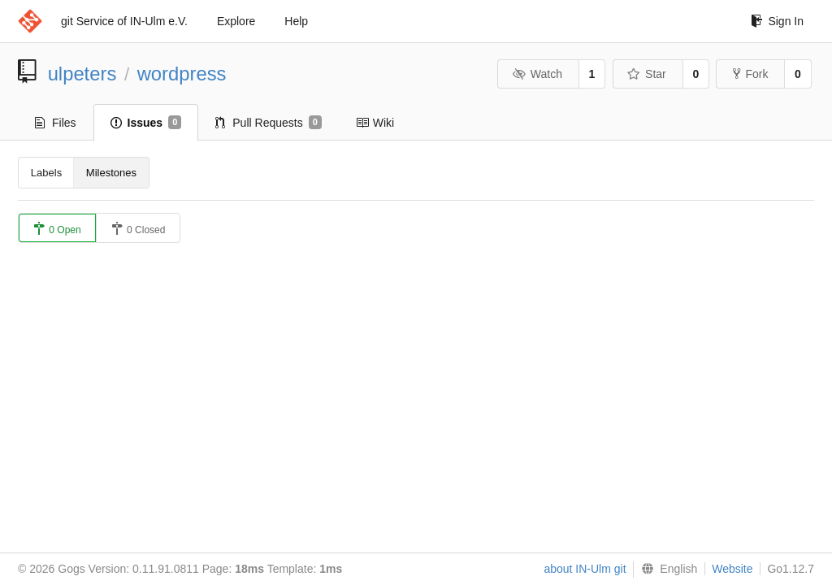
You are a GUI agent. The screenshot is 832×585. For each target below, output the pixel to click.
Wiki (375, 122)
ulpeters (82, 73)
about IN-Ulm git (585, 568)
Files (55, 122)
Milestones (111, 173)
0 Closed (138, 229)
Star (646, 73)
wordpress (182, 73)
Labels (46, 173)
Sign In (777, 21)
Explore (236, 21)
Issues (146, 122)
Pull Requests (268, 122)
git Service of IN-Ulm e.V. (124, 21)
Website (732, 568)
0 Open (57, 229)
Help (296, 21)
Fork (750, 73)
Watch (537, 73)
